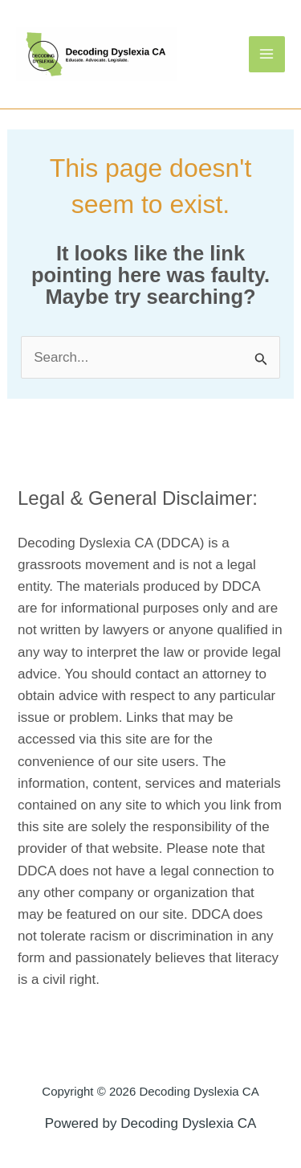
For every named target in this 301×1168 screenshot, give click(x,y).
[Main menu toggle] (267, 54)
